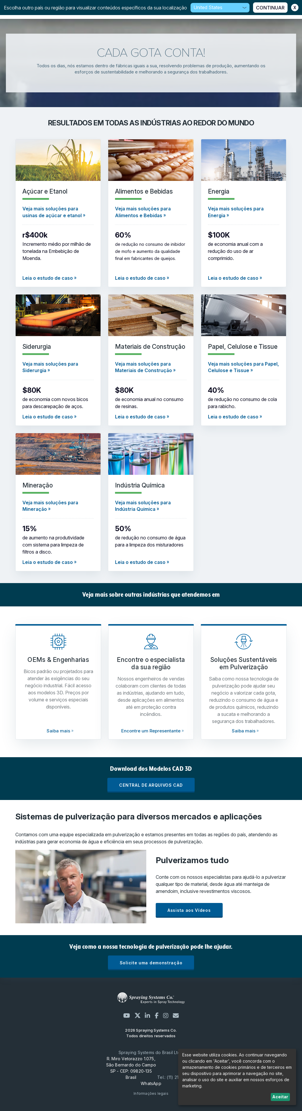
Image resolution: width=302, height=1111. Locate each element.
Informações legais (151, 1093)
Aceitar (280, 1096)
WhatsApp (151, 1083)
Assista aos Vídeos (189, 910)
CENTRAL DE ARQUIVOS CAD (151, 785)
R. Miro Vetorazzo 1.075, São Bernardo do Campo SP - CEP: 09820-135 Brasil (131, 1068)
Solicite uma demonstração (151, 962)
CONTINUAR (270, 8)
